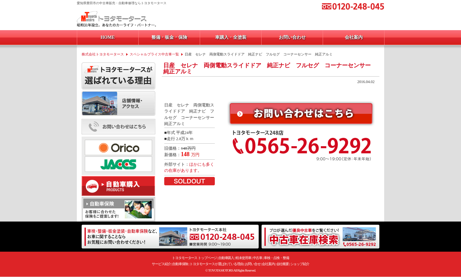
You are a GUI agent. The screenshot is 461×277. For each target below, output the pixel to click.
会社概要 (282, 264)
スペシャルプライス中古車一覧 (154, 54)
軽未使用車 (244, 258)
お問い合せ (253, 264)
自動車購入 (226, 258)
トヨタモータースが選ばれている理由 (216, 264)
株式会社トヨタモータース (103, 54)
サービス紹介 (161, 264)
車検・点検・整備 (276, 258)
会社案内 (268, 264)
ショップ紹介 (299, 264)
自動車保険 (180, 264)
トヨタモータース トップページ (194, 258)
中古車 (258, 258)
